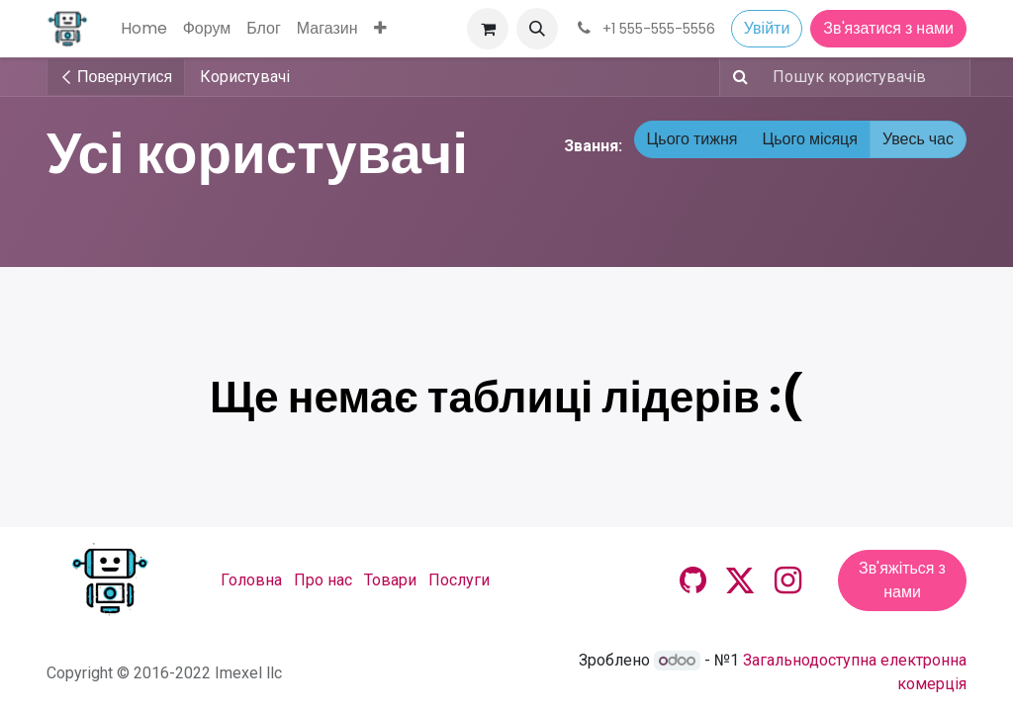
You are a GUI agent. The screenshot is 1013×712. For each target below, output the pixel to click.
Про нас (323, 580)
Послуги (459, 580)
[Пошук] (736, 77)
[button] (537, 28)
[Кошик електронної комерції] (487, 28)
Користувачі (245, 76)
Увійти (767, 28)
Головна (251, 580)
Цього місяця (810, 139)
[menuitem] (144, 28)
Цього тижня (692, 139)
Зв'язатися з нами (888, 28)
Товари (390, 580)
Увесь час (918, 139)
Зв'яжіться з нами (902, 580)
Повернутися (115, 76)
